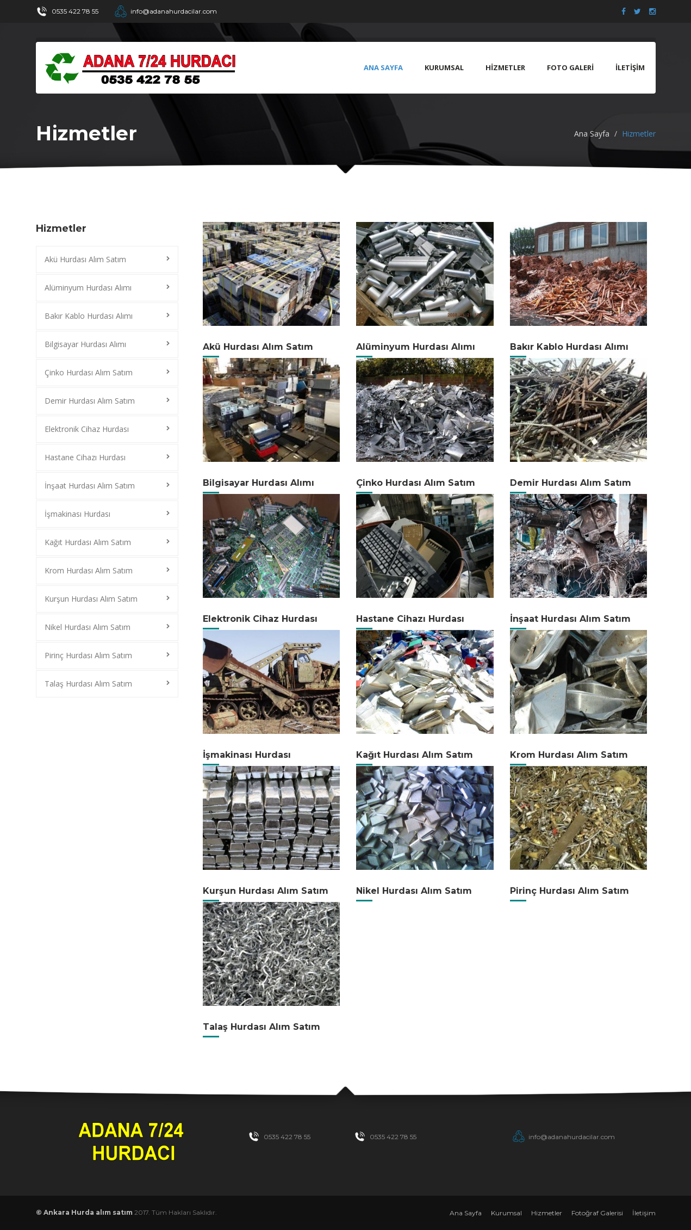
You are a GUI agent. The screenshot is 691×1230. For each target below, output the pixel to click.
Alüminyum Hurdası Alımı (88, 287)
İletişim (644, 1213)
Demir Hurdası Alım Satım (90, 400)
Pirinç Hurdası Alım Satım (88, 655)
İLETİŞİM (630, 67)
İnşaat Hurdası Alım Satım (90, 485)
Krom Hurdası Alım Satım (89, 570)
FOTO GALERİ (570, 67)
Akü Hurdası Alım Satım (85, 259)
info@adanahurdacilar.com (173, 11)
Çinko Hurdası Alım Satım (89, 372)
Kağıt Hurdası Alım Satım (88, 542)
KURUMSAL (444, 67)
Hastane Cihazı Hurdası (85, 457)
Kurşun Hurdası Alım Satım (91, 599)
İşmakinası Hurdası (77, 514)
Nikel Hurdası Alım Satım (87, 627)
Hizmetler (546, 1213)
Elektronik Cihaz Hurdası (87, 429)
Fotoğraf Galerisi (597, 1213)
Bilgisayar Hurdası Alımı (85, 344)
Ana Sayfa (383, 67)
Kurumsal (506, 1213)
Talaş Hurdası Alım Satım (88, 683)
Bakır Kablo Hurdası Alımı (89, 316)
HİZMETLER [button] (505, 67)
